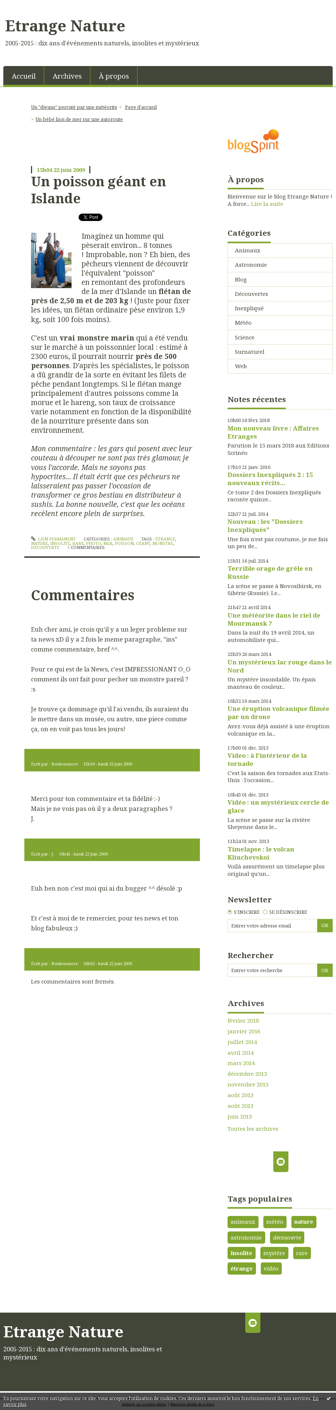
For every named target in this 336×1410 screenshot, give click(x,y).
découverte (45, 547)
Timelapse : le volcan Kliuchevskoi (261, 853)
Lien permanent (53, 539)
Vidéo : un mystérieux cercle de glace (278, 806)
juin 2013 (240, 1116)
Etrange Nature (65, 25)
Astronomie (251, 264)
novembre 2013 (248, 1084)
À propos (114, 75)
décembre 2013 (247, 1073)
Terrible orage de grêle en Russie (270, 572)
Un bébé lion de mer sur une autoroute (79, 119)
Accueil (24, 75)
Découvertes (251, 293)
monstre (162, 543)
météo (274, 1221)
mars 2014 (241, 1063)
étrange (165, 539)
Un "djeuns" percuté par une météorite (74, 107)
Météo (243, 322)
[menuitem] (23, 75)
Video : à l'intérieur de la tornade (267, 759)
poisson (124, 543)
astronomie (246, 1237)
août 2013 (240, 1095)
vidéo (271, 1268)
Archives (67, 75)
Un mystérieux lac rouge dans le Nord (280, 666)
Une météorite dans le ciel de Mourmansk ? (274, 619)
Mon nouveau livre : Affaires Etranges (273, 432)
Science (244, 337)
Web (241, 366)
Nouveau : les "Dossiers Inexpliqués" (265, 525)
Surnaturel (249, 351)
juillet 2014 (242, 1042)
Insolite (241, 1253)
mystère (274, 1253)
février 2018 (243, 1020)
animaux (243, 1221)
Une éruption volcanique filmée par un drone (278, 712)
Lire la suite (267, 203)
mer (107, 543)
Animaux (123, 539)
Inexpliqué (249, 308)
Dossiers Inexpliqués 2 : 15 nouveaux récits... (270, 478)
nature (39, 543)
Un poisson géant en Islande (98, 189)
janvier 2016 (244, 1031)
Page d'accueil (141, 107)
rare (78, 543)
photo (93, 543)
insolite (60, 543)
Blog (241, 279)
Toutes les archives (253, 1128)
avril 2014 (241, 1052)
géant (143, 543)
